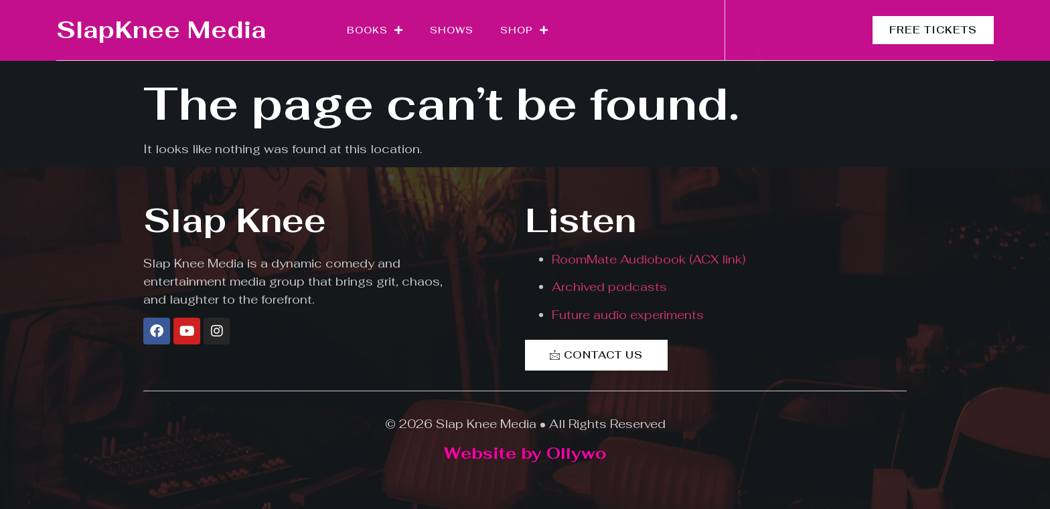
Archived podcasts (609, 286)
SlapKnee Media (161, 30)
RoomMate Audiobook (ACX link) (648, 259)
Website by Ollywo (525, 453)
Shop (524, 30)
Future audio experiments (628, 314)
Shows (451, 30)
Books (375, 30)
